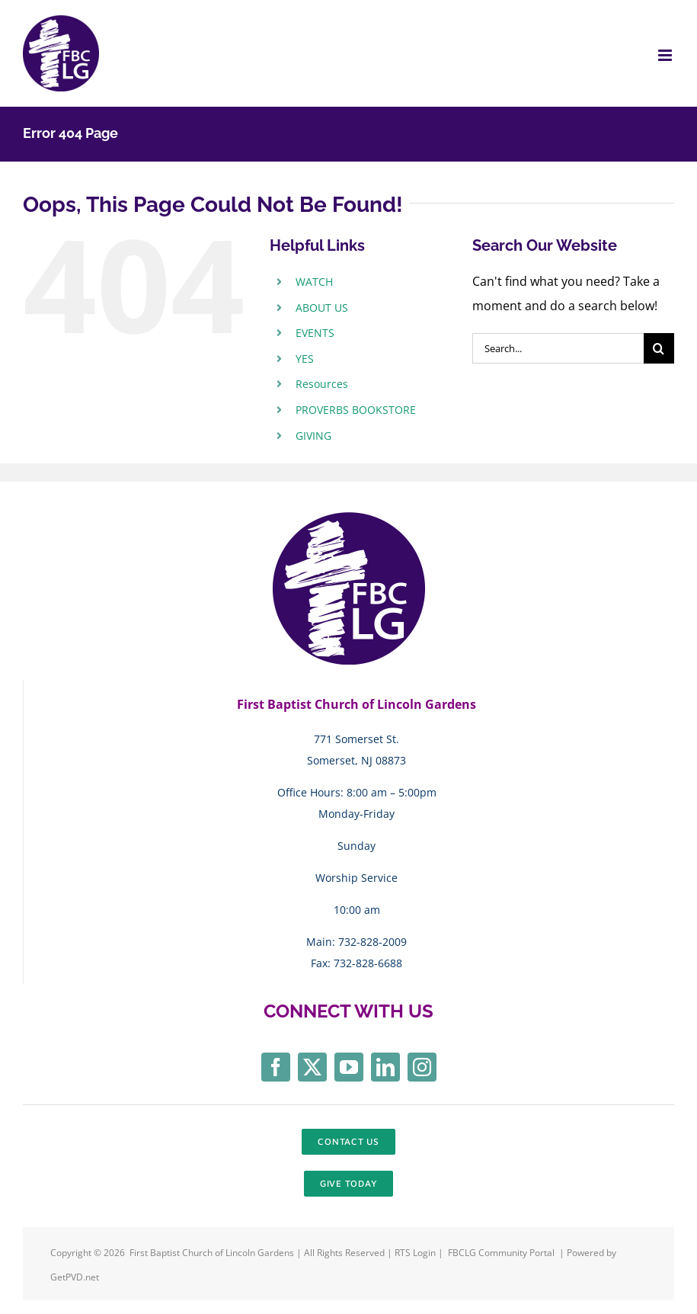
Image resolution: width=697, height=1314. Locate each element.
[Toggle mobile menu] (666, 55)
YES (305, 358)
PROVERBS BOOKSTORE (356, 409)
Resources (322, 384)
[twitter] (312, 1067)
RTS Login (416, 1252)
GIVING (313, 435)
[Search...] (558, 348)
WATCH (314, 281)
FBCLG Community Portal (501, 1252)
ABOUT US (322, 307)
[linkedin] (385, 1067)
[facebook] (275, 1067)
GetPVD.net (74, 1277)
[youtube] (348, 1067)
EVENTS (315, 332)
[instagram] (422, 1067)
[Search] (659, 348)
